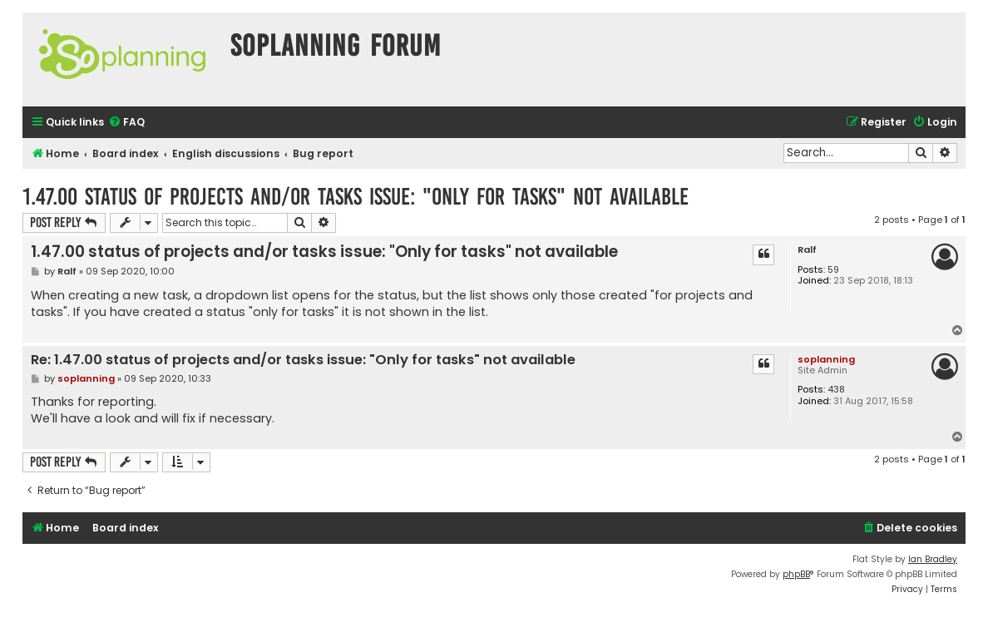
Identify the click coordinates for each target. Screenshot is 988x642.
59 (833, 269)
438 (836, 389)
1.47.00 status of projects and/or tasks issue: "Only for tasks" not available (355, 197)
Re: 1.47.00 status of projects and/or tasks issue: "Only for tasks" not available (303, 360)
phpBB (796, 574)
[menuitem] (126, 122)
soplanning (826, 359)
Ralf (807, 249)
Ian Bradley (932, 559)
